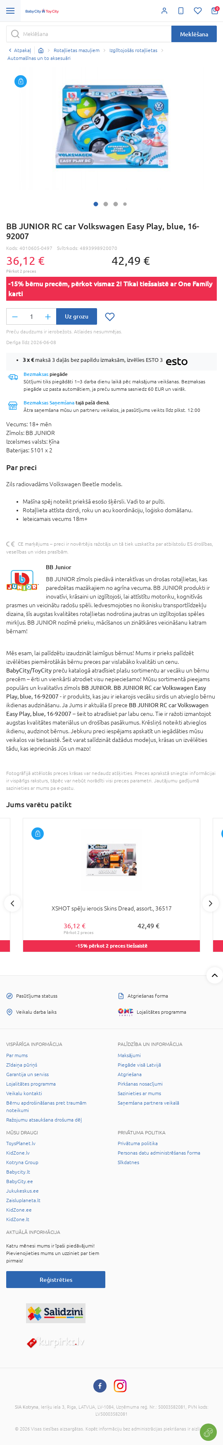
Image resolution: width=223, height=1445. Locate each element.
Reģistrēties (56, 1279)
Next (210, 903)
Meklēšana (194, 34)
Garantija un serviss (27, 1074)
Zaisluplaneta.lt (23, 1200)
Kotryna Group (22, 1162)
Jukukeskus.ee (22, 1191)
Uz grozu (76, 316)
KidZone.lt (17, 1219)
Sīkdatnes (128, 1162)
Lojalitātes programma (31, 1084)
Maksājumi (129, 1055)
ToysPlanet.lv (21, 1143)
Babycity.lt (18, 1172)
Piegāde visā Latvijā (139, 1065)
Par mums (17, 1055)
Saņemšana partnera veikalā (148, 1103)
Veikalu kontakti (24, 1093)
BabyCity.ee (19, 1181)
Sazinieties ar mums (139, 1093)
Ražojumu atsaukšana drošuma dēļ (44, 1120)
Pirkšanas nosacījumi (140, 1084)
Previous (12, 903)
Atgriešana (130, 1074)
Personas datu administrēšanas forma (159, 1153)
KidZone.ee (19, 1210)
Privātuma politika (138, 1143)
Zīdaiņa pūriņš (21, 1065)
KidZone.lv (18, 1153)
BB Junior (58, 566)
